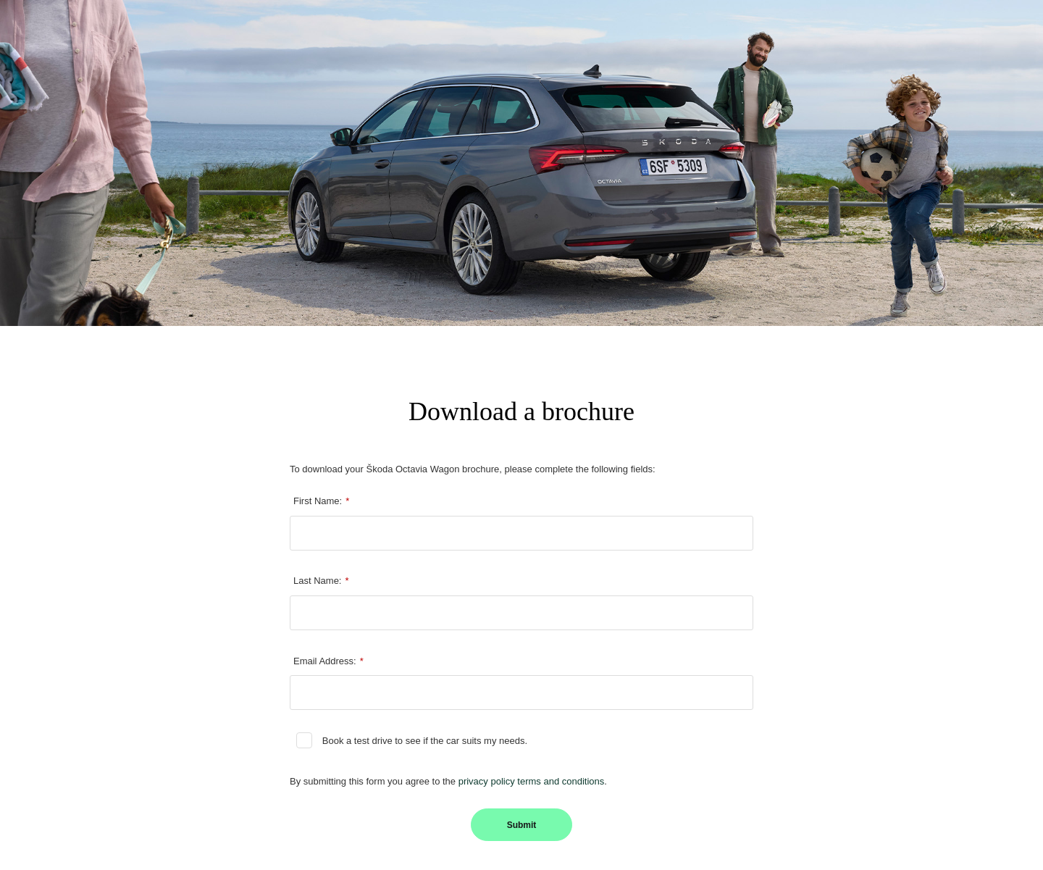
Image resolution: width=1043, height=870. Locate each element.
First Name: (321, 501)
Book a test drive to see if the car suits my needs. (424, 740)
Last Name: (321, 581)
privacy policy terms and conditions (531, 781)
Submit (522, 825)
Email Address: (328, 661)
